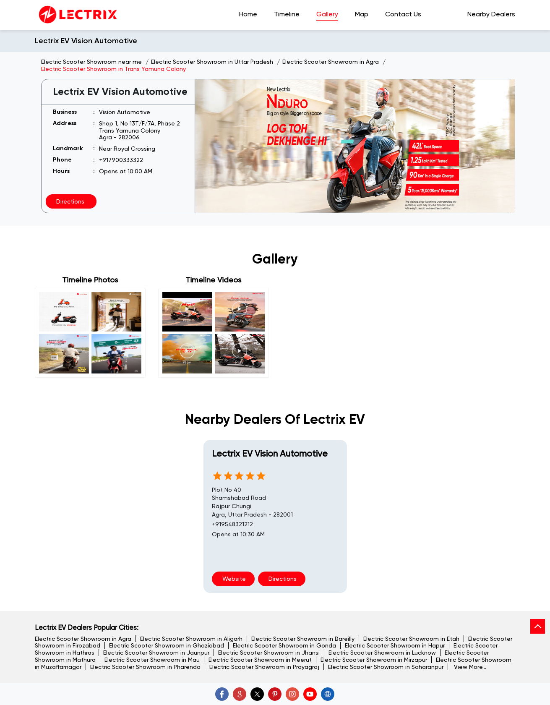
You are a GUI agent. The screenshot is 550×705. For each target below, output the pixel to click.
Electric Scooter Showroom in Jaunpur (156, 652)
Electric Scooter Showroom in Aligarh (191, 638)
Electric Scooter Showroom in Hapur (395, 645)
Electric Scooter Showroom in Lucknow (382, 652)
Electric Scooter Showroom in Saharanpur (385, 666)
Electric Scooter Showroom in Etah (411, 638)
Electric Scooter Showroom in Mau (152, 659)
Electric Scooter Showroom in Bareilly (303, 638)
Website (233, 578)
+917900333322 (121, 160)
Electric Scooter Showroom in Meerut (260, 659)
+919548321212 (232, 524)
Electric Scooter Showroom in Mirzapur (374, 659)
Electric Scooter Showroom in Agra (83, 638)
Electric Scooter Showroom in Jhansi (269, 652)
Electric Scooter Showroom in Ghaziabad (166, 645)
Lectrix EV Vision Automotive (270, 453)
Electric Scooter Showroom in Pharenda (145, 666)
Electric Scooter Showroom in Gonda (284, 645)
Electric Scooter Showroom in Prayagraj (264, 666)
